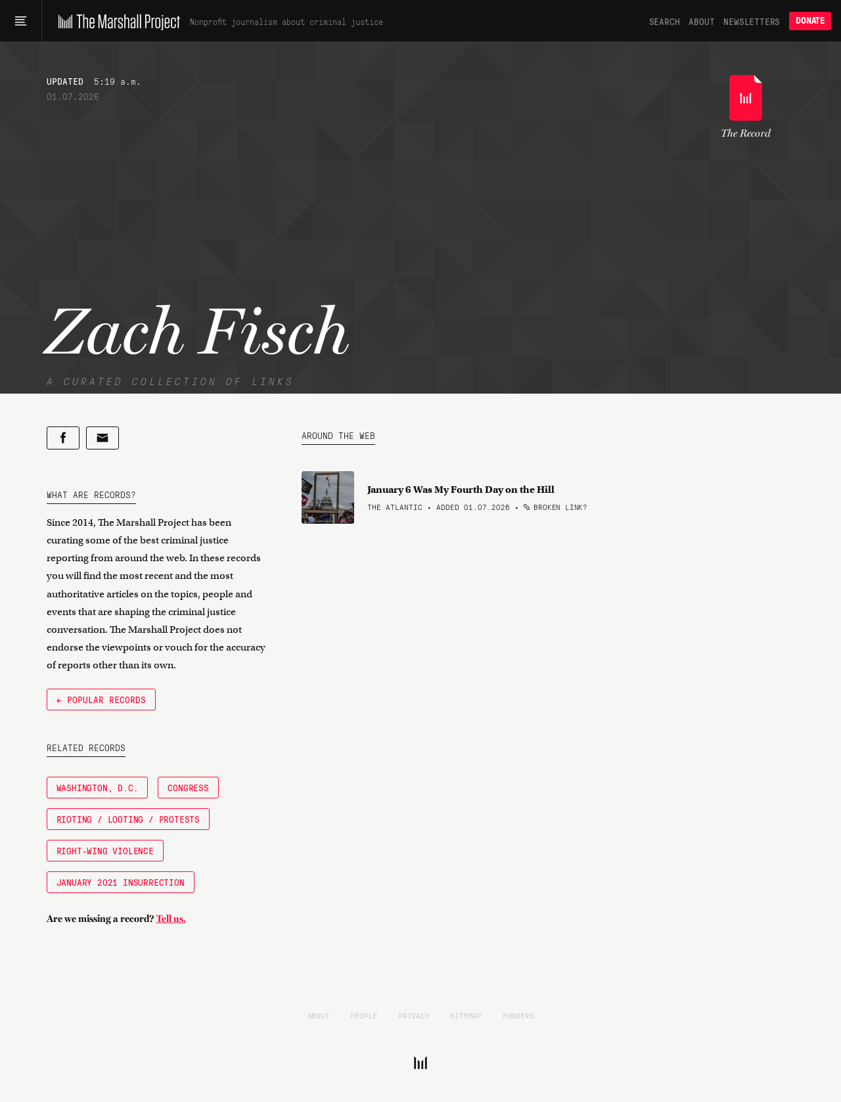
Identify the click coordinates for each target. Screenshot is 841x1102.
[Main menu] (20, 21)
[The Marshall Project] (116, 21)
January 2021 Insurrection (121, 882)
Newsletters (751, 21)
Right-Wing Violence (105, 850)
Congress (188, 787)
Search (664, 21)
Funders (518, 1015)
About (701, 21)
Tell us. (171, 919)
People (363, 1015)
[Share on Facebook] (63, 437)
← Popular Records (101, 699)
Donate (810, 21)
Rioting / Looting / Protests (128, 819)
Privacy (414, 1015)
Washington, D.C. (98, 787)
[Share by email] (102, 437)
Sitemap (466, 1015)
